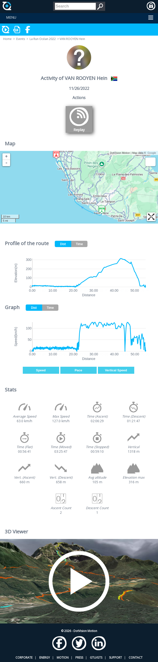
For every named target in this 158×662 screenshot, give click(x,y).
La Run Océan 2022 (43, 39)
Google (152, 152)
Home (7, 39)
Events (20, 39)
